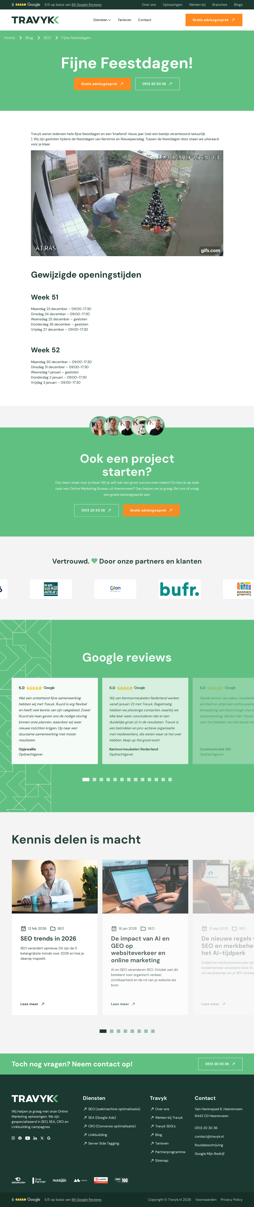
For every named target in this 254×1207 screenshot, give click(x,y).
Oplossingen (172, 4)
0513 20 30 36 (157, 84)
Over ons (149, 4)
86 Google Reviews (86, 4)
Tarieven (124, 20)
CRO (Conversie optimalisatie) (109, 1126)
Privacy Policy (232, 1199)
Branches (219, 4)
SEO (47, 37)
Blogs (238, 4)
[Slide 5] (115, 779)
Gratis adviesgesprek (214, 20)
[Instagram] (13, 1138)
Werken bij (197, 4)
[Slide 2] (94, 779)
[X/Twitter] (42, 1138)
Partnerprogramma (167, 1152)
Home (9, 37)
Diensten (102, 20)
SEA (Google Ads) (99, 1117)
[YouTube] (27, 1138)
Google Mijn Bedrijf (209, 1153)
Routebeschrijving (209, 1145)
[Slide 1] (85, 779)
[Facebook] (20, 1138)
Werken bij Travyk (166, 1117)
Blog (29, 37)
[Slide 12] (163, 779)
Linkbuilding (95, 1135)
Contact (144, 20)
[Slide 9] (142, 779)
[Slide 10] (149, 779)
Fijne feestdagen (76, 37)
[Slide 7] (129, 779)
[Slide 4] (108, 779)
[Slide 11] (156, 779)
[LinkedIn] (35, 1138)
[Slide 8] (135, 779)
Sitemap (159, 1160)
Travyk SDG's (163, 1126)
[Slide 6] (122, 779)
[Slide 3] (101, 779)
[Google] (48, 1138)
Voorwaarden (205, 1199)
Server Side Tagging (101, 1143)
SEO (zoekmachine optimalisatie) (111, 1109)
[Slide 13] (170, 779)
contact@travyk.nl (209, 1136)
